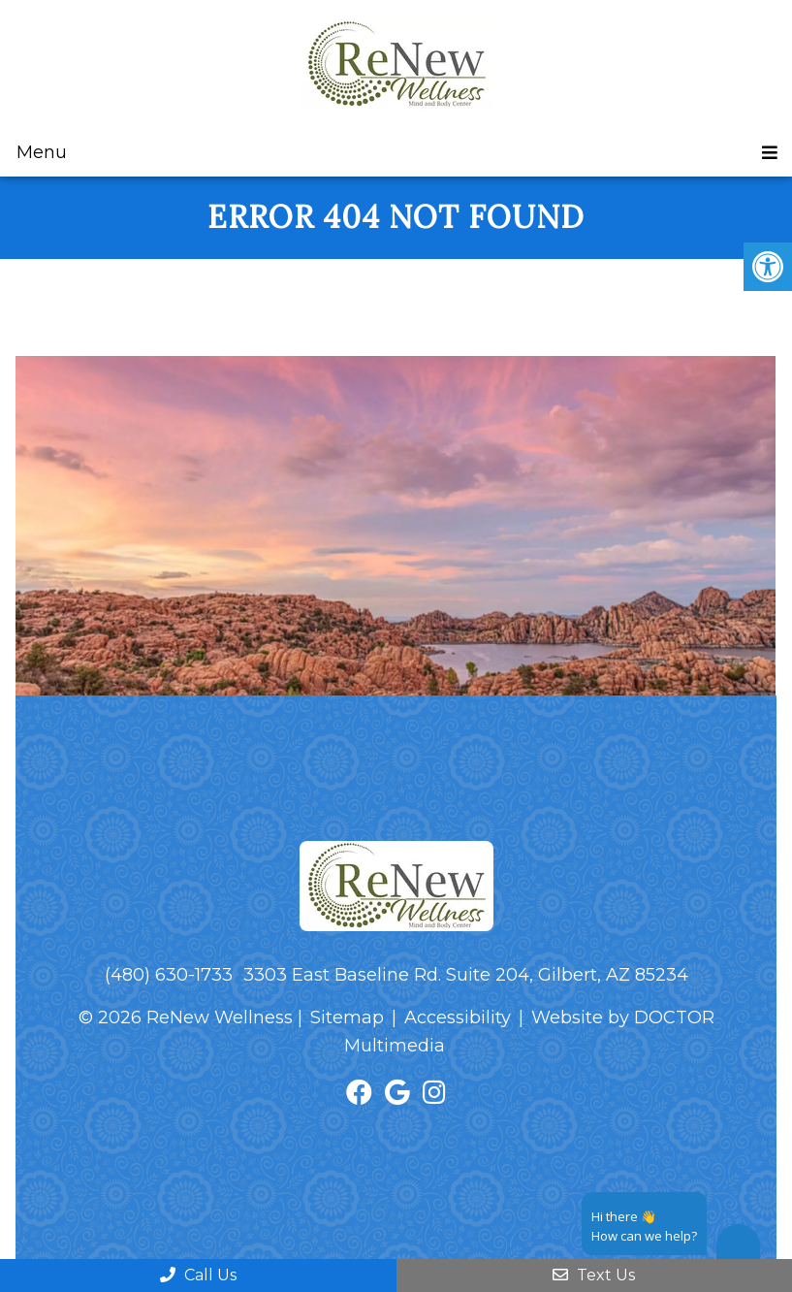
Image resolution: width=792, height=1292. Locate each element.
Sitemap (347, 1017)
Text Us (594, 1275)
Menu (41, 152)
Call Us (198, 1275)
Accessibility (457, 1017)
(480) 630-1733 (169, 974)
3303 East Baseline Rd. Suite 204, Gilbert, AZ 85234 (465, 974)
